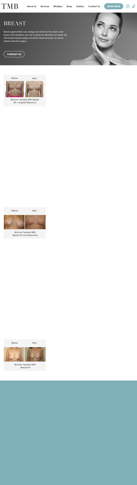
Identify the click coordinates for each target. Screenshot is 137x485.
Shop (69, 6)
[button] (31, 6)
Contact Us (94, 6)
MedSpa (57, 6)
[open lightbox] (25, 90)
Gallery (80, 6)
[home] (10, 6)
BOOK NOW (113, 6)
